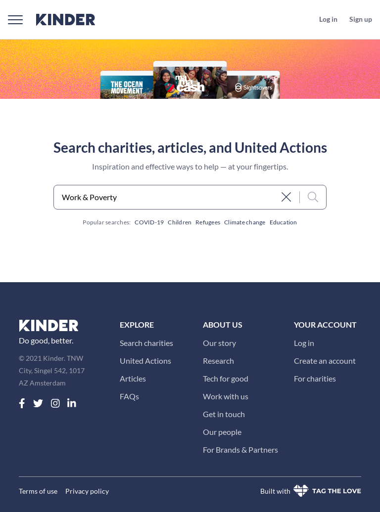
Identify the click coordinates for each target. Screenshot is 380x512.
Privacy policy (87, 491)
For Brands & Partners (240, 449)
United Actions (145, 360)
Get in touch (224, 414)
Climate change (244, 222)
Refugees (207, 222)
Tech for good (225, 378)
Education (283, 222)
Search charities (146, 342)
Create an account (325, 360)
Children (179, 222)
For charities (315, 378)
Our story (219, 342)
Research (218, 360)
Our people (222, 431)
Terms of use (38, 491)
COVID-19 (149, 222)
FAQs (129, 396)
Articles (133, 378)
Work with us (225, 396)
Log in (304, 342)
